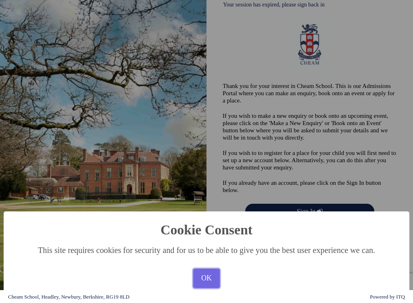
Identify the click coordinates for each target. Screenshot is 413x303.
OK (206, 278)
